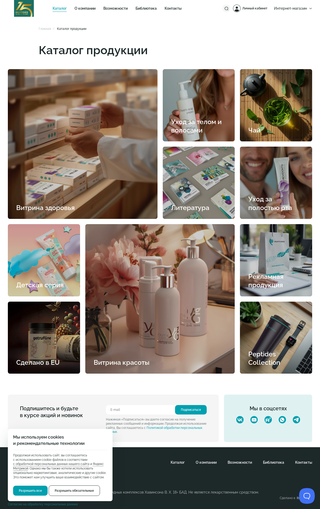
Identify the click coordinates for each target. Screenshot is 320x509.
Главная (45, 29)
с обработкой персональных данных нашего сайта (51, 464)
